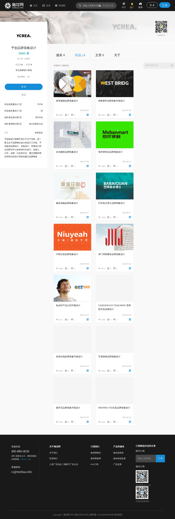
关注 (23, 94)
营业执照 (118, 514)
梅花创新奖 (118, 453)
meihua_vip (25, 459)
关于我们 (53, 453)
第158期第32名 (36, 124)
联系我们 (53, 458)
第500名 (39, 117)
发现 (46, 5)
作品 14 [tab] (80, 55)
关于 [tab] (117, 55)
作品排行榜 (106, 5)
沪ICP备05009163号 (79, 514)
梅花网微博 (96, 458)
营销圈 (60, 5)
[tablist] (114, 55)
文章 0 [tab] (99, 55)
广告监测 (117, 464)
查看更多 (39, 133)
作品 (19, 64)
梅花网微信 (96, 453)
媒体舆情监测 (119, 458)
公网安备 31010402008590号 (100, 514)
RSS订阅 (94, 464)
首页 (34, 5)
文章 (29, 64)
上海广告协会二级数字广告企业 (63, 464)
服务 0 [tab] (60, 55)
